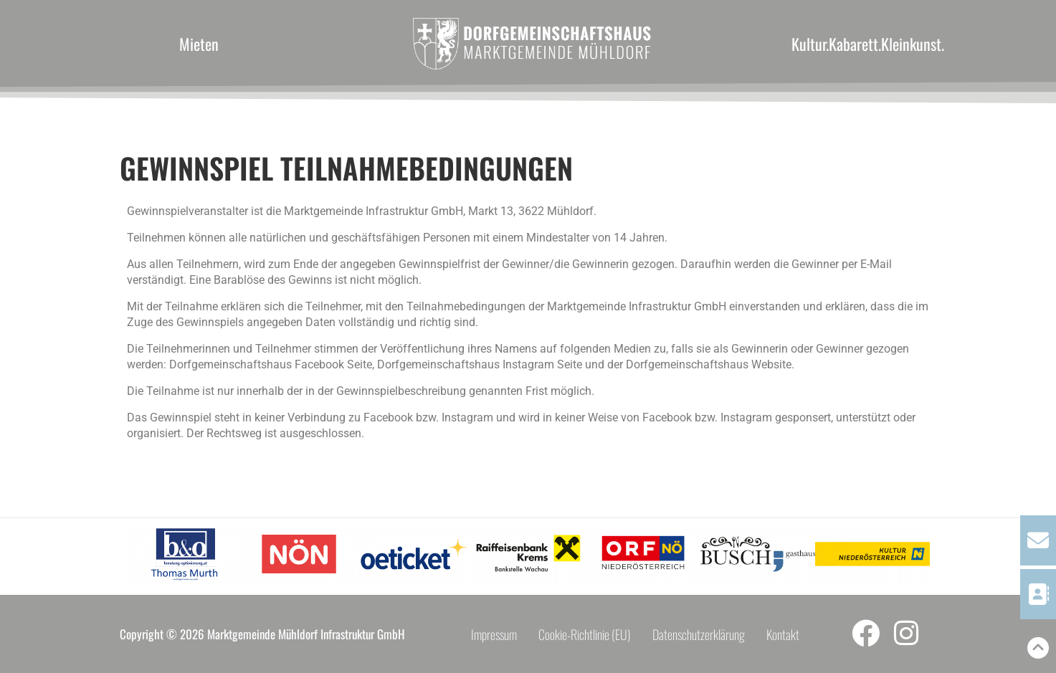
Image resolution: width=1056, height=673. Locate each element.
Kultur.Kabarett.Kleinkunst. (867, 43)
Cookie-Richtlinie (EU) (584, 634)
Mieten (199, 43)
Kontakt (782, 634)
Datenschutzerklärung (698, 634)
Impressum (494, 634)
